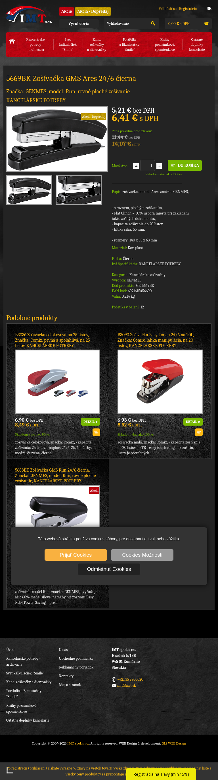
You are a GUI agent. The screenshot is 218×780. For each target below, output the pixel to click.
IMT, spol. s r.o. (29, 14)
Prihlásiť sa (167, 8)
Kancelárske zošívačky (147, 274)
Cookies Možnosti (142, 555)
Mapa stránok (70, 685)
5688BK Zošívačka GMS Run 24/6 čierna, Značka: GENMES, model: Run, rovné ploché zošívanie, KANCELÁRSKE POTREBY (55, 475)
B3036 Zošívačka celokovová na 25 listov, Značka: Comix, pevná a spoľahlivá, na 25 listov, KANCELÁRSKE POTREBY (52, 340)
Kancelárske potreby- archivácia (35, 44)
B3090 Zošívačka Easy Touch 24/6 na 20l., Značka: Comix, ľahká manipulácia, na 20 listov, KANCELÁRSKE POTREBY (156, 340)
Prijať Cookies (76, 555)
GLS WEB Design (174, 743)
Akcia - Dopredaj (93, 11)
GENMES (134, 280)
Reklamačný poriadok (76, 667)
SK (209, 8)
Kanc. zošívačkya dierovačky (96, 44)
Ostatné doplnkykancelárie (197, 44)
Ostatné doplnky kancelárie (27, 720)
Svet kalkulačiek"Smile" (67, 44)
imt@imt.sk (126, 685)
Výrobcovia (78, 23)
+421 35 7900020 (130, 679)
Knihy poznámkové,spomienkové (165, 44)
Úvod (10, 649)
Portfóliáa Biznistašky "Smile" (129, 44)
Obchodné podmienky (76, 658)
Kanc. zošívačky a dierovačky (28, 682)
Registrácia (188, 8)
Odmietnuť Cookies (109, 569)
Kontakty (66, 676)
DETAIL (89, 422)
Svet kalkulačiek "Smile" (25, 673)
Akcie (66, 11)
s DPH (178, 23)
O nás (63, 649)
